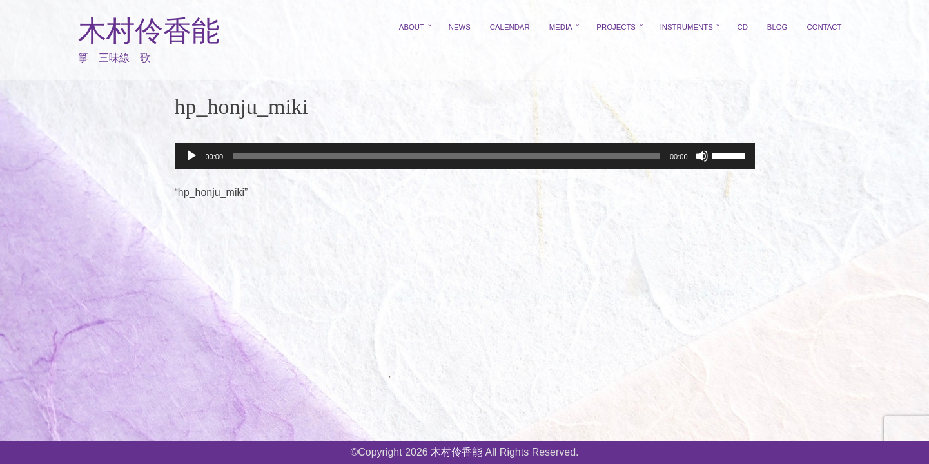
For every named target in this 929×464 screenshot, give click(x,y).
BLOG (777, 27)
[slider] (446, 156)
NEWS (460, 27)
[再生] (191, 156)
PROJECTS (616, 27)
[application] (465, 156)
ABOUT (411, 27)
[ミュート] (702, 156)
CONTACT (824, 27)
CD (742, 27)
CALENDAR (510, 27)
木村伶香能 (149, 31)
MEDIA (560, 27)
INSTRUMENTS (686, 27)
